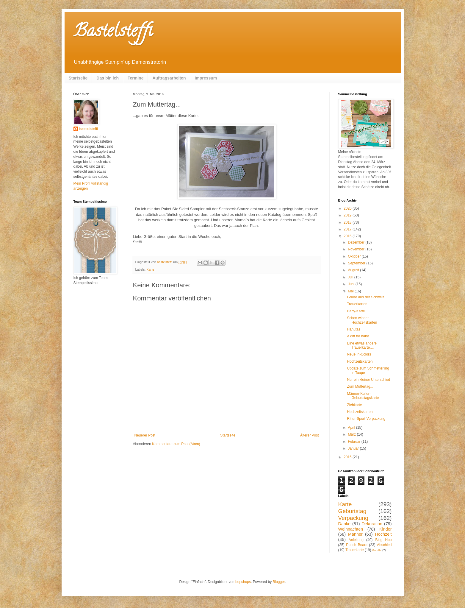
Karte (150, 269)
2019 (348, 215)
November (356, 249)
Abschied (384, 545)
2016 (348, 236)
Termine (135, 78)
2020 (348, 208)
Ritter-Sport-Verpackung (366, 419)
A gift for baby (358, 336)
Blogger (279, 582)
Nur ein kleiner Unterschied (368, 380)
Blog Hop (383, 540)
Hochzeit (383, 534)
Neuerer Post (145, 435)
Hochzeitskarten (359, 361)
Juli (351, 277)
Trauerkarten (357, 304)
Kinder (385, 529)
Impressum (206, 78)
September (357, 263)
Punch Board (356, 545)
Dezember (356, 242)
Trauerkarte (354, 550)
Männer (355, 534)
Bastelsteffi (112, 32)
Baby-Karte (356, 311)
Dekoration (371, 523)
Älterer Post (309, 435)
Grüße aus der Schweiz (365, 297)
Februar (354, 441)
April (352, 427)
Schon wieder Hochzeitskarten (362, 320)
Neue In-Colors (359, 354)
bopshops (243, 582)
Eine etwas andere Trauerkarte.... (361, 345)
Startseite (78, 78)
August (354, 270)
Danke (344, 523)
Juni (351, 284)
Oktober (354, 256)
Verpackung (353, 518)
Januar (354, 448)
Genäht (376, 550)
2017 (348, 229)
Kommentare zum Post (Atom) (176, 444)
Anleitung (356, 540)
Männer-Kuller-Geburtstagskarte (363, 396)
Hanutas (353, 329)
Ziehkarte (354, 405)
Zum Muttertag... (360, 386)
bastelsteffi (88, 129)
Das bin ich (107, 78)
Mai (351, 291)
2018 (348, 222)
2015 (348, 457)
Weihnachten (350, 529)
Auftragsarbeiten (169, 78)
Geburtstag (352, 511)
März (352, 434)
